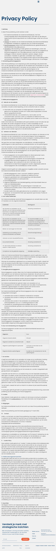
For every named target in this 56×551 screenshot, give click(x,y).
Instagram (38, 545)
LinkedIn (45, 545)
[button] (38, 2)
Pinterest (53, 545)
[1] (41, 232)
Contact (34, 538)
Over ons (34, 536)
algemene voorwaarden (37, 95)
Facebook (42, 545)
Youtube (49, 545)
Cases (33, 533)
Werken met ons (35, 531)
